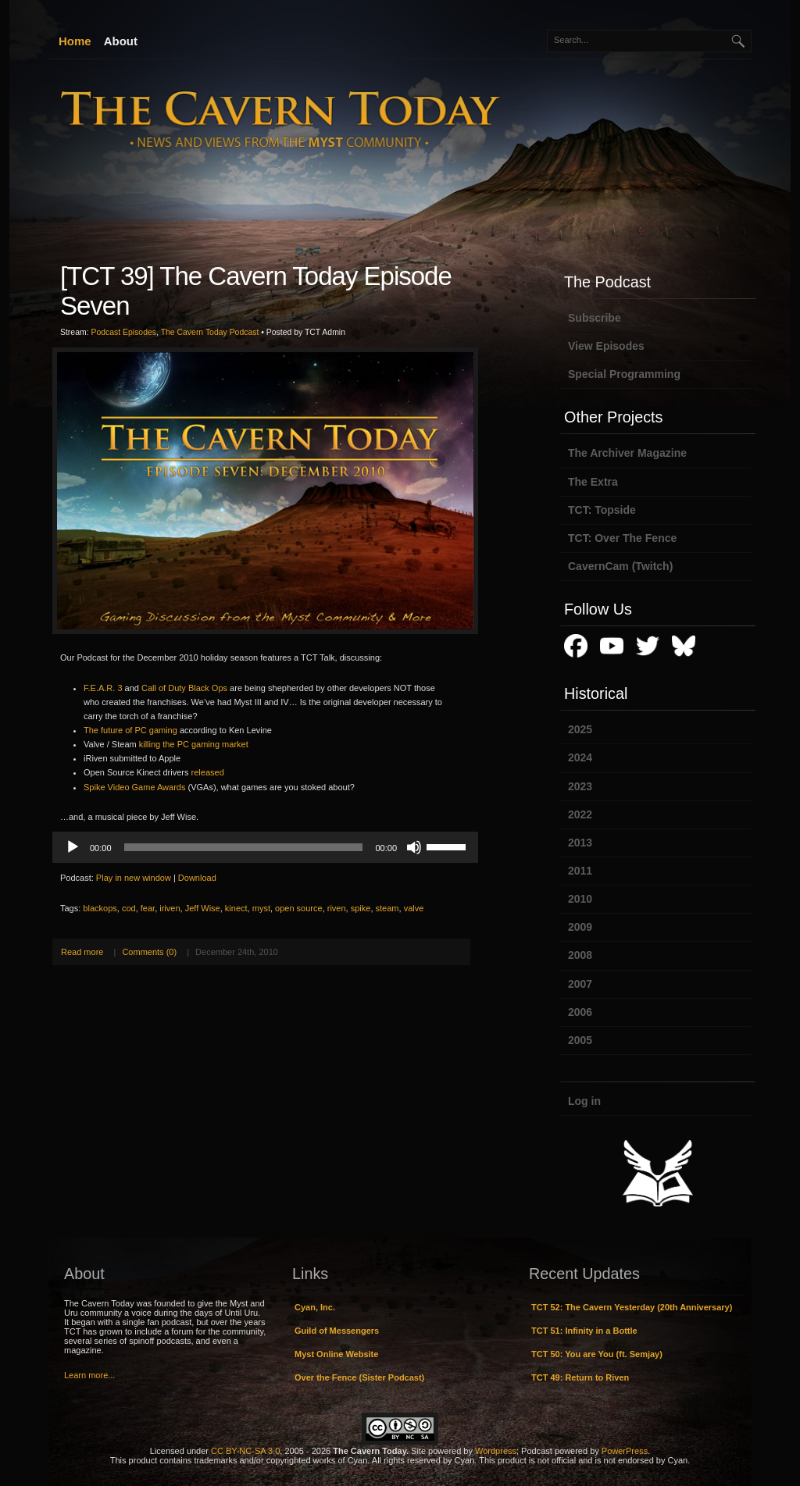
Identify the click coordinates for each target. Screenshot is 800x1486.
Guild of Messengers (337, 1330)
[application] (265, 847)
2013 (580, 842)
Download (197, 877)
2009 (580, 927)
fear (148, 908)
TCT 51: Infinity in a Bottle (584, 1330)
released (207, 772)
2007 (580, 984)
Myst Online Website (336, 1354)
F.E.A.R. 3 (103, 688)
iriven (169, 908)
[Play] (72, 847)
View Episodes (606, 346)
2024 (580, 757)
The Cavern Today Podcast (210, 332)
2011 (580, 870)
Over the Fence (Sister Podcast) (359, 1377)
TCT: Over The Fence (622, 538)
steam (387, 908)
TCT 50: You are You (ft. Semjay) (596, 1354)
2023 (580, 786)
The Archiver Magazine (627, 453)
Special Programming (624, 374)
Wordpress (495, 1451)
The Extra (593, 482)
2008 (580, 955)
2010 (580, 899)
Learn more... (89, 1375)
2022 (580, 814)
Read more (82, 952)
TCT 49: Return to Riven (580, 1377)
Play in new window (133, 877)
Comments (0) (149, 952)
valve (414, 908)
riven (336, 908)
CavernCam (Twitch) (620, 566)
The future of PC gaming (130, 730)
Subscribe (594, 318)
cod (129, 908)
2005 (580, 1040)
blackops (99, 908)
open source (299, 908)
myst (261, 908)
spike (361, 908)
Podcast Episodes (123, 332)
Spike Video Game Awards (134, 787)
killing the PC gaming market (193, 744)
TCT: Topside (602, 510)
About (121, 41)
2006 (580, 1012)
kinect (236, 908)
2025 (580, 729)
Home (75, 41)
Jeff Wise (202, 908)
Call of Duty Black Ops (184, 688)
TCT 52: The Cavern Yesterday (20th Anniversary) (631, 1307)
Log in (584, 1101)
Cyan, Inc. (315, 1307)
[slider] (243, 847)
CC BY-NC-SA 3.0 (245, 1451)
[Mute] (414, 847)
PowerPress (625, 1451)
